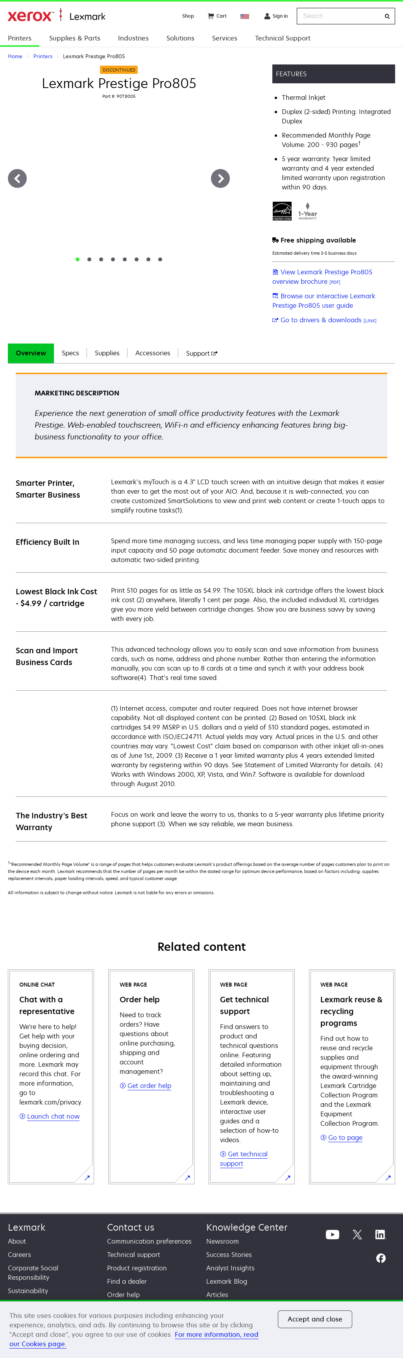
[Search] (387, 16)
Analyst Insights (230, 1268)
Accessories (152, 353)
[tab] (77, 259)
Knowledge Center (247, 1227)
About (17, 1241)
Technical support (133, 1254)
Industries (133, 38)
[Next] (220, 178)
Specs (70, 353)
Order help (123, 1294)
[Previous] (17, 178)
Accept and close (315, 1319)
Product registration (137, 1268)
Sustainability (28, 1290)
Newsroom (222, 1241)
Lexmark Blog (226, 1281)
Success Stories (229, 1254)
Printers (19, 38)
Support (202, 353)
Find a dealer (127, 1281)
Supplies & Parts (74, 38)
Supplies (107, 353)
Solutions (180, 38)
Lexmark (26, 1227)
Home (56, 15)
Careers (19, 1254)
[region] (201, 1329)
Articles (217, 1294)
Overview (31, 353)
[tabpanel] (201, 607)
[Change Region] (245, 16)
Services (224, 38)
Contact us (130, 1227)
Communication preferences (149, 1241)
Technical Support (283, 38)
